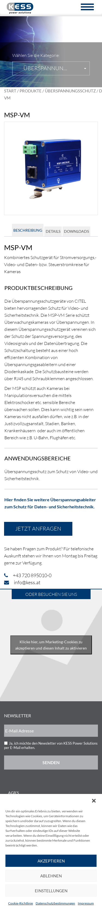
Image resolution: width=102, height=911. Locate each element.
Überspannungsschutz (70, 90)
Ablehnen (51, 875)
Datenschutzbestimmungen (55, 903)
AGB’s (13, 792)
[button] (94, 800)
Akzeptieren (51, 860)
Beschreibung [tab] (27, 230)
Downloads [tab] (76, 231)
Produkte (31, 90)
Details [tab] (53, 231)
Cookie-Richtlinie (20, 903)
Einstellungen (51, 890)
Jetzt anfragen (38, 528)
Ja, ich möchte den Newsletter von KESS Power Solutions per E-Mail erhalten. (51, 745)
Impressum (86, 903)
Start (10, 90)
